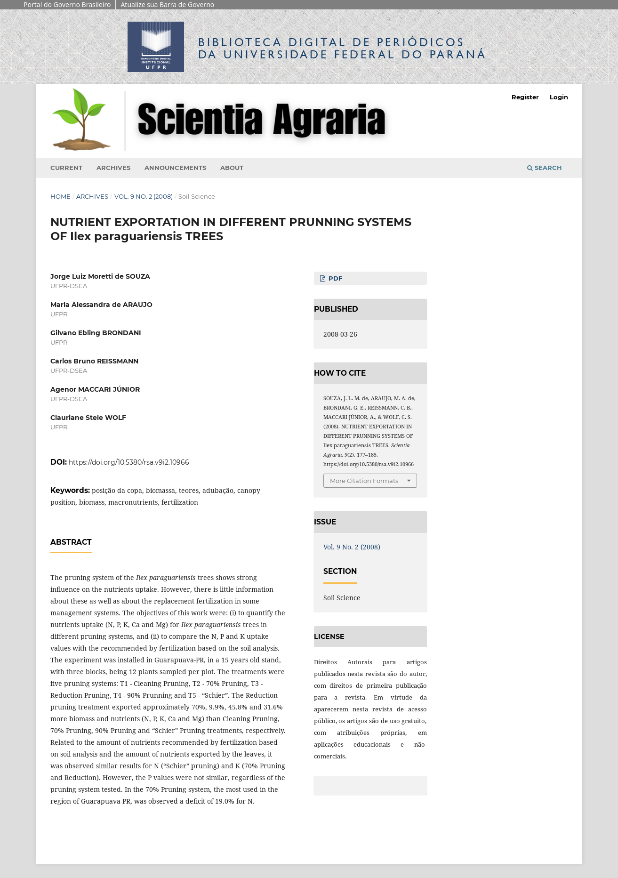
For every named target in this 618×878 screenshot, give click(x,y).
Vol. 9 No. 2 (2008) (143, 196)
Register (525, 97)
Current (66, 167)
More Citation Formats (364, 480)
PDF (334, 278)
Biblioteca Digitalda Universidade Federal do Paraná (342, 48)
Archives (113, 167)
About (231, 167)
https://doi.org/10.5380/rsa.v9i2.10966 (129, 462)
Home (60, 196)
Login (559, 97)
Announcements (175, 167)
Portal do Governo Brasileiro (67, 4)
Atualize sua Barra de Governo (167, 4)
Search (544, 167)
